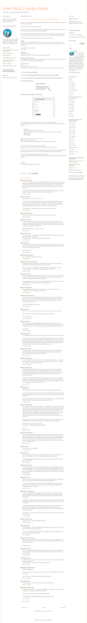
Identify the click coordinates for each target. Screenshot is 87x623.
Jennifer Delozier (26, 432)
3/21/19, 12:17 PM (26, 355)
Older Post (62, 607)
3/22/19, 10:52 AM (26, 578)
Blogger (50, 620)
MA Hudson (25, 233)
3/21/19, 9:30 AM (26, 271)
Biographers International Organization (74, 165)
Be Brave (71, 81)
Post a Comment (26, 601)
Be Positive (71, 94)
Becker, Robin (72, 122)
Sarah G (24, 309)
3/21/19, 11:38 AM (26, 345)
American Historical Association (76, 172)
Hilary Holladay (72, 136)
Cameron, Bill (72, 125)
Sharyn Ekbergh (26, 213)
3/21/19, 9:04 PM (26, 516)
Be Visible (71, 111)
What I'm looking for (7, 63)
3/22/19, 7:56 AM (26, 545)
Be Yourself (71, 116)
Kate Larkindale (26, 358)
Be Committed (72, 83)
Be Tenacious (72, 109)
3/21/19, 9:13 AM (26, 258)
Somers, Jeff (72, 149)
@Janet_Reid (75, 19)
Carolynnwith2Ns (26, 255)
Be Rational (71, 100)
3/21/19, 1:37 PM (26, 402)
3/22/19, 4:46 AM (26, 534)
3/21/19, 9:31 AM (26, 284)
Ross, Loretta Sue (73, 147)
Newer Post (24, 607)
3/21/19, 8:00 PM (26, 474)
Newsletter (29, 375)
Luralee (24, 386)
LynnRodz (24, 525)
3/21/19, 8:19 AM (26, 217)
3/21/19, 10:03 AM (26, 318)
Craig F (24, 453)
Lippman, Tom (72, 140)
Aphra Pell (24, 321)
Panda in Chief (25, 465)
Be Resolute (71, 107)
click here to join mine (39, 228)
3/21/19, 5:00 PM (26, 443)
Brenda (24, 446)
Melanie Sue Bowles (27, 295)
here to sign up (8, 19)
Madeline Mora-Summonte (28, 261)
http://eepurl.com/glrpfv (27, 316)
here (33, 441)
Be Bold (70, 79)
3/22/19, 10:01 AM (26, 564)
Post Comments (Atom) (46, 611)
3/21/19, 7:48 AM (26, 193)
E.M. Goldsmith (26, 180)
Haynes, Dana (72, 134)
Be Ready (71, 104)
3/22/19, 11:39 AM (26, 584)
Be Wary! (71, 113)
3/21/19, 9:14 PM (26, 522)
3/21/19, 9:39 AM (26, 292)
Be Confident (72, 85)
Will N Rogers (25, 219)
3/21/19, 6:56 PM (26, 462)
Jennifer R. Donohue (27, 491)
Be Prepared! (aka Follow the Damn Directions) (75, 97)
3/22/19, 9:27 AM (26, 555)
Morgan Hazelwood (26, 587)
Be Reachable (72, 102)
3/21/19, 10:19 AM (26, 330)
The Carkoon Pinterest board (75, 34)
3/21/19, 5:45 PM (26, 450)
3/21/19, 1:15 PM (26, 384)
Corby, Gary (71, 129)
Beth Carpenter (25, 367)
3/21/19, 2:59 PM (26, 429)
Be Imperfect (72, 88)
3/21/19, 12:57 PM (26, 364)
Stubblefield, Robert (73, 151)
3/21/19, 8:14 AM (26, 210)
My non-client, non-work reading (10, 77)
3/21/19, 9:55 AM (26, 306)
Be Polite (71, 92)
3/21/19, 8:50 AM (26, 240)
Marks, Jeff (71, 142)
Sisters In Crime (72, 167)
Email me (81, 23)
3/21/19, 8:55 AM (26, 252)
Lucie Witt (24, 242)
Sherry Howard (25, 287)
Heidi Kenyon (25, 348)
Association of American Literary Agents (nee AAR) (76, 161)
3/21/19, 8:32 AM (26, 230)
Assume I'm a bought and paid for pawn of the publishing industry (76, 179)
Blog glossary (72, 32)
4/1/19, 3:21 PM (26, 598)
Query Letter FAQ (7, 55)
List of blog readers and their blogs (76, 37)
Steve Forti (24, 196)
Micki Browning (26, 404)
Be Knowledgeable (73, 90)
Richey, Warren (72, 145)
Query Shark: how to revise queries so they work (9, 61)
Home (43, 607)
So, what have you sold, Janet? (10, 65)
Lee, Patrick (71, 138)
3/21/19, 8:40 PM (26, 488)
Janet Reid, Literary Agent (25, 8)
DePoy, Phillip (72, 131)
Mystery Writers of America (75, 170)
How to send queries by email (9, 57)
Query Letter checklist (7, 53)
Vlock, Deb (71, 154)
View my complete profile (74, 72)
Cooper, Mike (72, 127)
